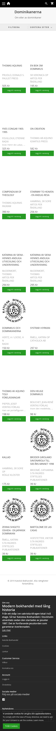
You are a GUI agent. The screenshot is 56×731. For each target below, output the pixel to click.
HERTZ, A (7, 337)
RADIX (5, 141)
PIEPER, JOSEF (9, 403)
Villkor (4, 662)
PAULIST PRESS (10, 78)
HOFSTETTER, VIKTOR (41, 538)
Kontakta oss (7, 668)
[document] (28, 720)
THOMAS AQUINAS (12, 65)
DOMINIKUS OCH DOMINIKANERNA (11, 329)
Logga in (5, 679)
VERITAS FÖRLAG (11, 407)
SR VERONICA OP (39, 75)
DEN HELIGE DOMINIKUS (36, 393)
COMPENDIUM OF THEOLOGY (11, 193)
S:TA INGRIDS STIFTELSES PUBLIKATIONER (38, 476)
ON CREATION (37, 128)
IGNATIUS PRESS (39, 141)
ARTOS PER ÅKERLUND (36, 80)
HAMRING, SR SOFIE (40, 201)
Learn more (38, 720)
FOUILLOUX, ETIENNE (13, 138)
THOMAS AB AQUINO (41, 138)
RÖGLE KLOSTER (11, 475)
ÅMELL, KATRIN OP (40, 337)
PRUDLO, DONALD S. (13, 75)
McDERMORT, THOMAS (9, 272)
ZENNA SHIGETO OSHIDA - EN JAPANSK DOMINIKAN (13, 530)
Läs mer (6, 630)
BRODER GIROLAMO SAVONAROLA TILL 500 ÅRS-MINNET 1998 (42, 460)
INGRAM (6, 206)
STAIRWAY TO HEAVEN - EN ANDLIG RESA (42, 193)
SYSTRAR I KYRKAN (40, 328)
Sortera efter (39, 27)
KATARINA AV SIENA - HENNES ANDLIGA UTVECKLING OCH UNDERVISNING (13, 259)
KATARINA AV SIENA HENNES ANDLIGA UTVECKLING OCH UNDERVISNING (40, 259)
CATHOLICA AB (38, 340)
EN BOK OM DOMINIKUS (36, 67)
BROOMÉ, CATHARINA (41, 470)
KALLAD (6, 457)
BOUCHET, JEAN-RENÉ (41, 402)
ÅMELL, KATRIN (10, 539)
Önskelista (6, 684)
